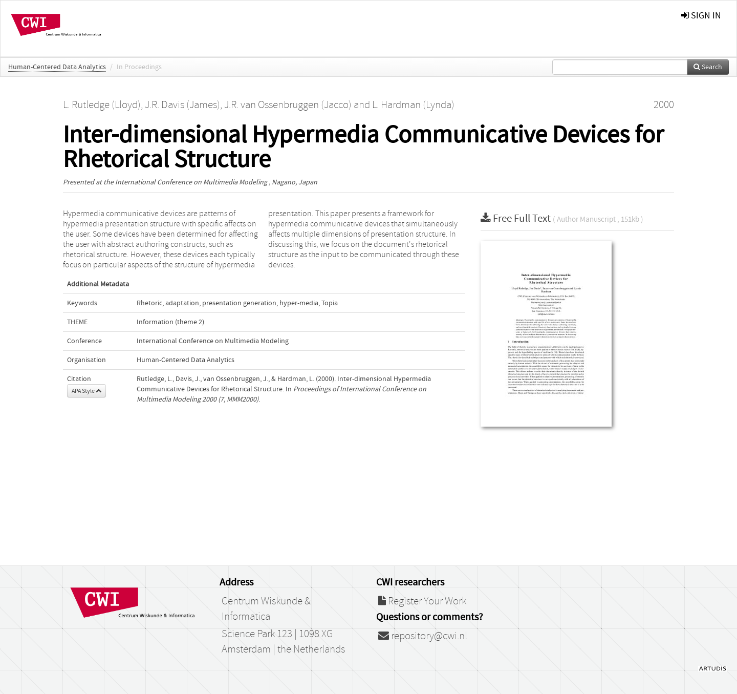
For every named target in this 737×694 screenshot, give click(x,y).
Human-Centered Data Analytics (57, 67)
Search (707, 67)
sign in (701, 15)
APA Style (86, 390)
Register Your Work (422, 601)
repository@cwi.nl (422, 636)
